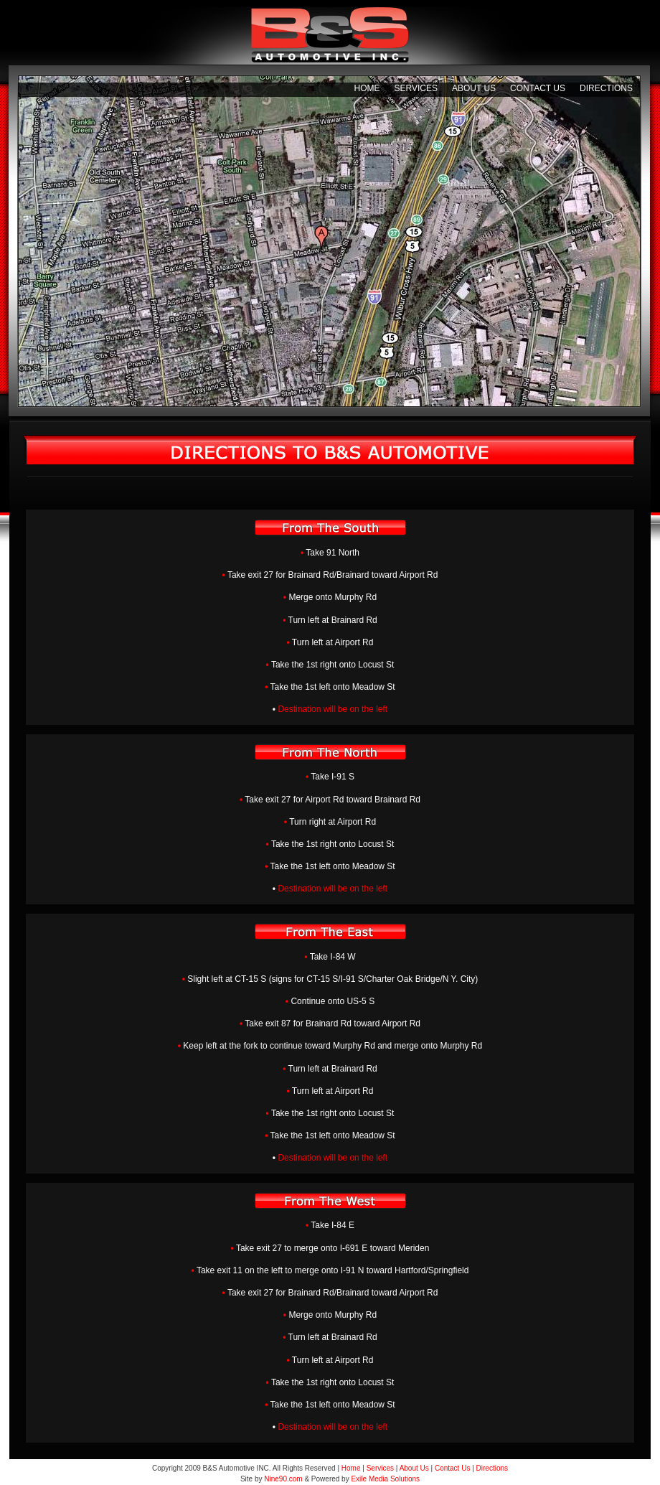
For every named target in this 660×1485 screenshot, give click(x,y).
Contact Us (537, 88)
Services (415, 88)
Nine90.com (283, 1479)
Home (367, 88)
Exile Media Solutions (385, 1479)
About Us (474, 88)
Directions (606, 88)
